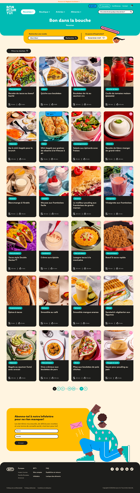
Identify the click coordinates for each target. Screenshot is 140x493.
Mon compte (37, 472)
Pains (44, 144)
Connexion (104, 6)
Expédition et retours (53, 472)
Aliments (76, 12)
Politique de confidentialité (14, 488)
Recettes (28, 12)
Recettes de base (112, 89)
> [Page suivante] (81, 389)
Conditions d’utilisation (44, 488)
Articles (60, 12)
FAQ (47, 468)
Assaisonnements (15, 308)
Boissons (45, 308)
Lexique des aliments (53, 476)
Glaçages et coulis (112, 363)
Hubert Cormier (23, 472)
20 (73, 389)
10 (69, 389)
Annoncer (21, 478)
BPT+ (94, 6)
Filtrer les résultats (18, 51)
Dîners (44, 89)
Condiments (46, 253)
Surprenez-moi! (94, 38)
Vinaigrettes (111, 199)
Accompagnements (81, 144)
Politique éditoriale (29, 488)
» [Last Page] (85, 389)
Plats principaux (15, 89)
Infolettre (36, 476)
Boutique (44, 12)
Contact (125, 6)
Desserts (109, 144)
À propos (21, 468)
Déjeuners (13, 144)
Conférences (116, 6)
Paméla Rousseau (23, 475)
